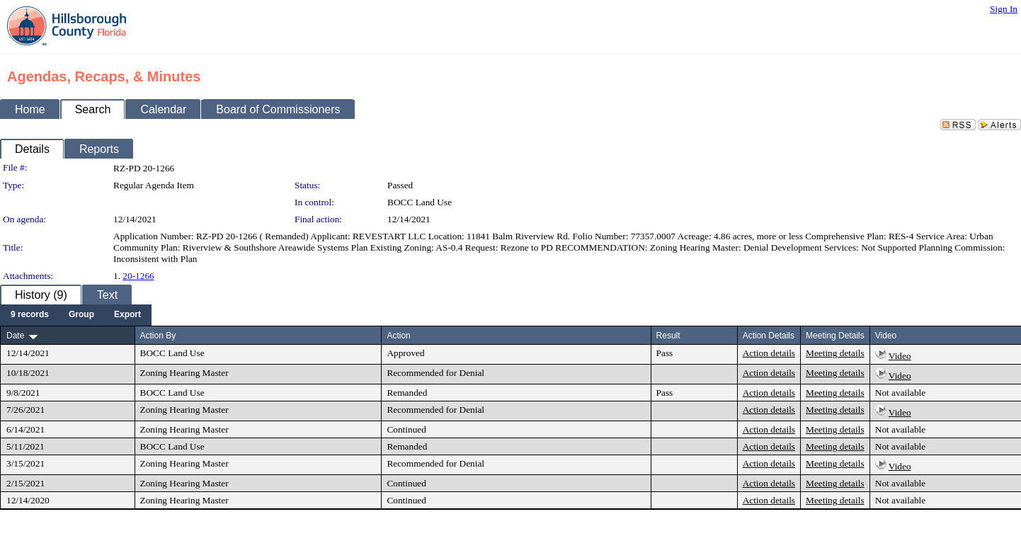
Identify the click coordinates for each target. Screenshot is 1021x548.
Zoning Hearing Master (184, 372)
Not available (900, 392)
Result (668, 336)
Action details (769, 353)
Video (900, 355)
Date (15, 336)
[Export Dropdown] (127, 315)
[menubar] (76, 315)
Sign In (1003, 9)
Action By (158, 336)
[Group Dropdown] (81, 315)
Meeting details (835, 353)
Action (398, 336)
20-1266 (138, 275)
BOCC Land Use (419, 202)
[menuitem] (30, 315)
